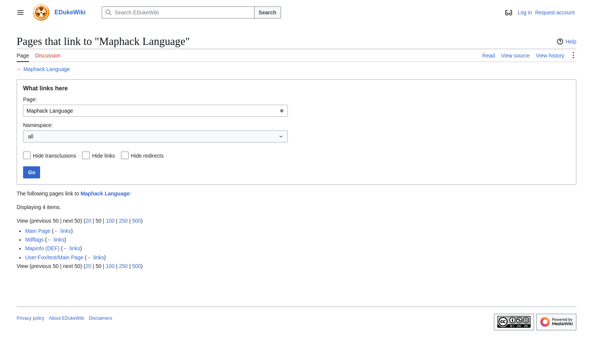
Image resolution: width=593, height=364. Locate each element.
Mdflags (34, 240)
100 (110, 221)
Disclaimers (100, 318)
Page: (30, 99)
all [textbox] (30, 136)
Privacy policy (30, 318)
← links (62, 231)
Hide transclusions (54, 156)
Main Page (37, 231)
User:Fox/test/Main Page (54, 257)
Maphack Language (46, 69)
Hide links (103, 156)
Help (565, 41)
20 (88, 221)
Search (267, 12)
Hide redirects (147, 156)
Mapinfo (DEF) (42, 248)
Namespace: (38, 125)
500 (136, 221)
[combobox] (155, 111)
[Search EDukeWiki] (178, 12)
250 (123, 221)
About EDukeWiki (66, 318)
